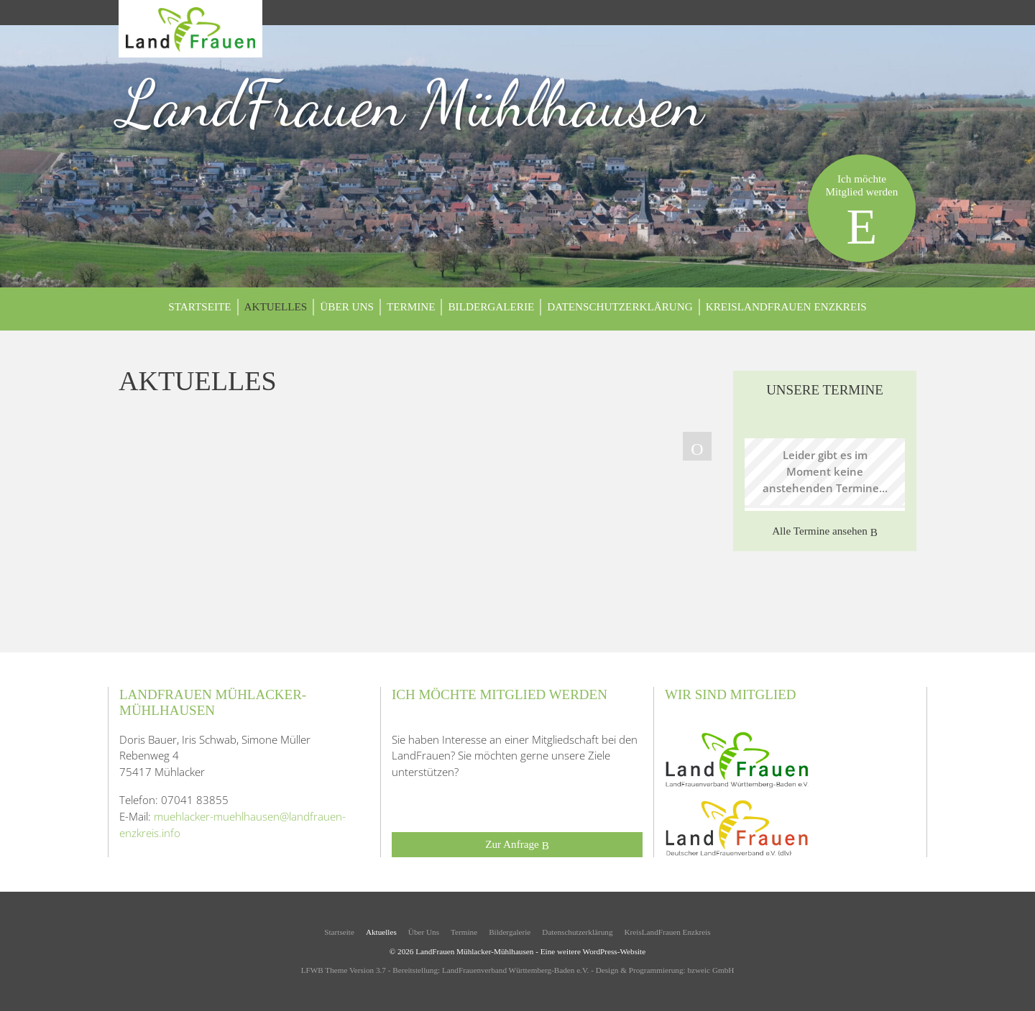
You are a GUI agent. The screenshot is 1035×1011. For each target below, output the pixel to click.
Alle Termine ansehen (825, 531)
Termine (411, 306)
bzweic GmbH (710, 970)
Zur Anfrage (517, 844)
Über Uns (347, 306)
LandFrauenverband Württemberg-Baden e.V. (515, 970)
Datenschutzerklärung (620, 306)
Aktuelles (276, 306)
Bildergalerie (491, 306)
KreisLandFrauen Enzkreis (786, 306)
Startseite (199, 306)
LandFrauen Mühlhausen (411, 103)
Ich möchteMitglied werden (862, 213)
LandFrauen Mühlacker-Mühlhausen (474, 951)
